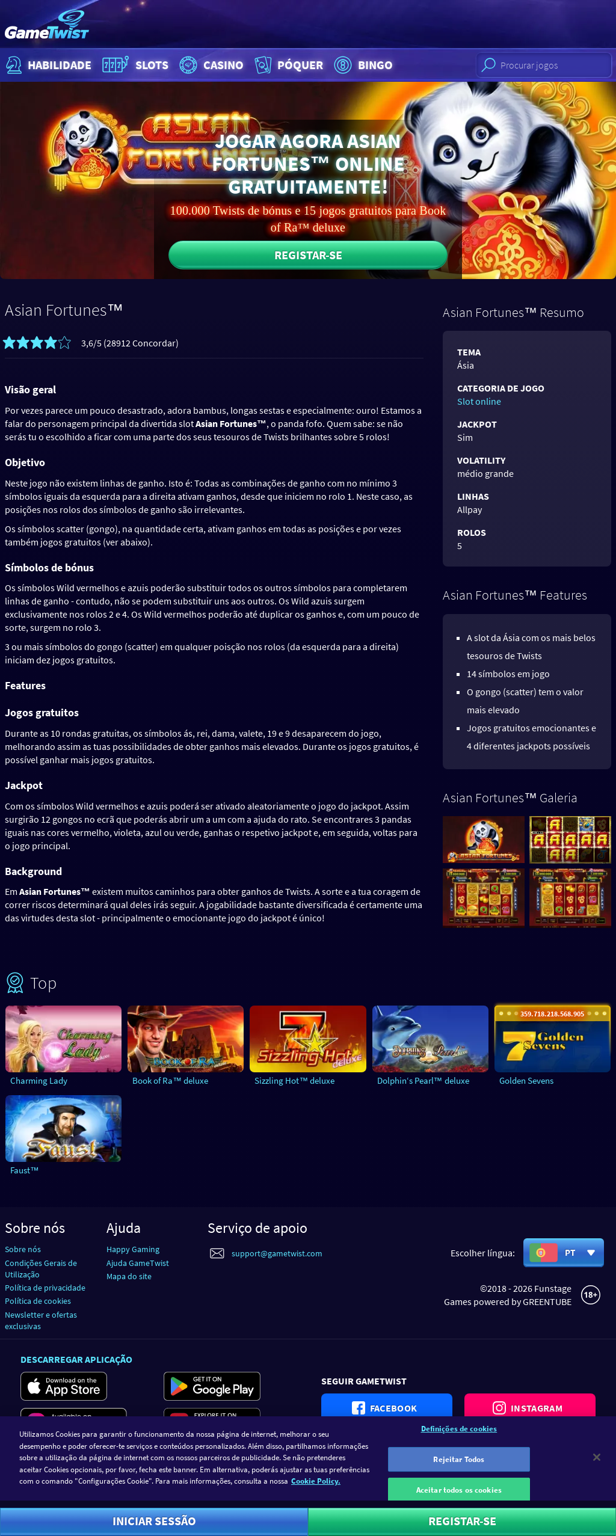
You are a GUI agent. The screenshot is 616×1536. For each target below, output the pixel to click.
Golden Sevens (526, 1080)
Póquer (287, 65)
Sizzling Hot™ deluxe (294, 1080)
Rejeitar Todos (458, 1467)
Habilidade (47, 65)
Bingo (362, 65)
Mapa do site (129, 1276)
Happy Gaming (132, 1249)
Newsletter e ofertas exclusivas (41, 1320)
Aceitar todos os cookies (459, 1498)
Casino (210, 65)
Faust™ (24, 1170)
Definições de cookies (459, 1436)
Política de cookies (38, 1300)
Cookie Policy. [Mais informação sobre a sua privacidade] (315, 1489)
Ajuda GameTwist (137, 1263)
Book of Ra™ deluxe (170, 1080)
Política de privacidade (45, 1287)
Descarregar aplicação (76, 1359)
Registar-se (308, 254)
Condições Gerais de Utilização (41, 1269)
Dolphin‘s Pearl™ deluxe (423, 1080)
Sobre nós (23, 1249)
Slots (133, 65)
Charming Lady (38, 1080)
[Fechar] (597, 1465)
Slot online (479, 401)
